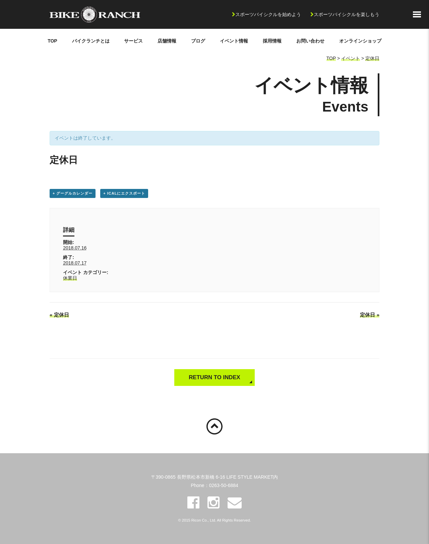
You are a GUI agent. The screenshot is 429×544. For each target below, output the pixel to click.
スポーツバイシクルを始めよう (268, 14)
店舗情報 (167, 41)
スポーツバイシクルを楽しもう (346, 14)
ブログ (198, 41)
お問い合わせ (310, 41)
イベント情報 (234, 41)
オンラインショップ (360, 41)
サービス (133, 41)
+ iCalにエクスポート (124, 193)
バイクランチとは (91, 41)
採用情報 (272, 41)
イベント (350, 58)
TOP (52, 41)
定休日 (372, 58)
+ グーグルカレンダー (73, 193)
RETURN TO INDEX (214, 377)
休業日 (70, 278)
